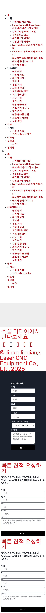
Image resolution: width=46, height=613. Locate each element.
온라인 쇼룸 (18, 131)
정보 (9, 124)
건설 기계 (17, 84)
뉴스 (14, 144)
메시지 (14, 430)
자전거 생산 (18, 78)
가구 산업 (17, 98)
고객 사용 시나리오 (21, 134)
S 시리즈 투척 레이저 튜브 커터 (27, 58)
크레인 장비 (18, 88)
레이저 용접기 (19, 65)
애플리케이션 (14, 68)
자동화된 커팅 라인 (21, 21)
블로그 (10, 141)
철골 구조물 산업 (20, 114)
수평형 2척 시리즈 (21, 41)
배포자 (10, 137)
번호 (13, 396)
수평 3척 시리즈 (20, 35)
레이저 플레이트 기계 (22, 61)
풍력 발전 (17, 121)
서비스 (10, 127)
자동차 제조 (18, 74)
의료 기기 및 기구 (21, 108)
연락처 (10, 147)
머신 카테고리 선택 (19, 422)
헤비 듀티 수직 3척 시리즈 (25, 28)
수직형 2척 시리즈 (21, 38)
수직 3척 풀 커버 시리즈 (24, 31)
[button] (23, 151)
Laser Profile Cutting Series (26, 25)
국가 (13, 404)
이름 (13, 387)
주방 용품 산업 (19, 104)
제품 (9, 18)
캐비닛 (15, 81)
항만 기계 (17, 111)
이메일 (14, 413)
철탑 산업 (17, 101)
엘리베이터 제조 (20, 91)
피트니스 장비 (19, 94)
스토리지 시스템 (20, 118)
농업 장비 (17, 71)
